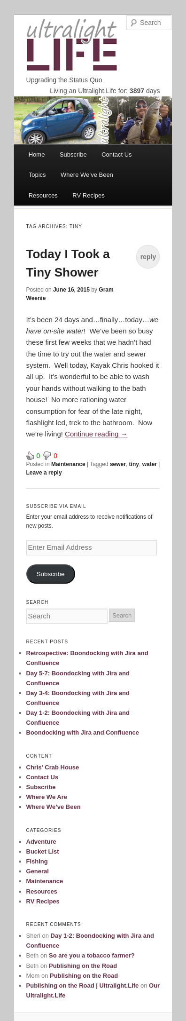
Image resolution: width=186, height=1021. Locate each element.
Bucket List (42, 851)
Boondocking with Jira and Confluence (83, 732)
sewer (118, 464)
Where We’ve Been (87, 174)
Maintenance (68, 464)
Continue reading (96, 434)
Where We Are (46, 796)
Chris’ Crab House (52, 767)
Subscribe (73, 154)
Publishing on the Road (83, 965)
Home (37, 154)
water (149, 464)
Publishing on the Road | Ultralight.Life (82, 985)
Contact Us (116, 154)
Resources (43, 195)
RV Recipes (88, 195)
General (37, 871)
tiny (134, 464)
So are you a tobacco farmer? (92, 955)
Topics (37, 174)
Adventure (41, 841)
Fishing (37, 861)
